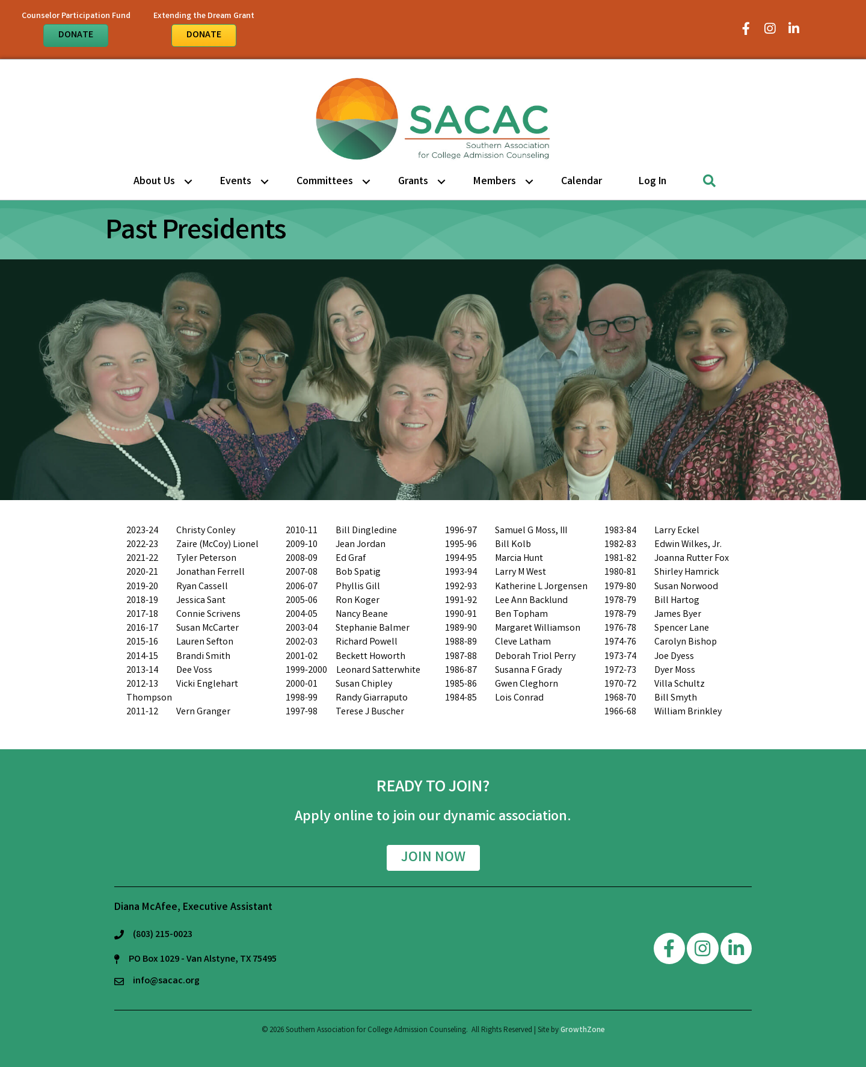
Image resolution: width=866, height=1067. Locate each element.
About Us (154, 182)
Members (494, 182)
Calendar (581, 182)
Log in (652, 182)
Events (235, 182)
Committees (324, 182)
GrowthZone (582, 1030)
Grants (413, 182)
